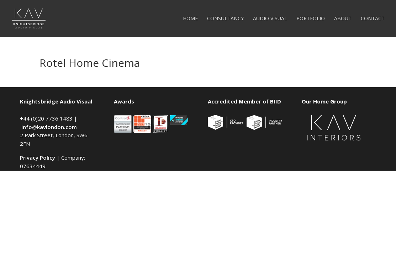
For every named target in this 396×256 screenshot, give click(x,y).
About (343, 19)
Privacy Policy (37, 157)
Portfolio (310, 19)
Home (190, 19)
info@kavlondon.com (49, 126)
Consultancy (225, 19)
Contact (373, 19)
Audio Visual (270, 19)
